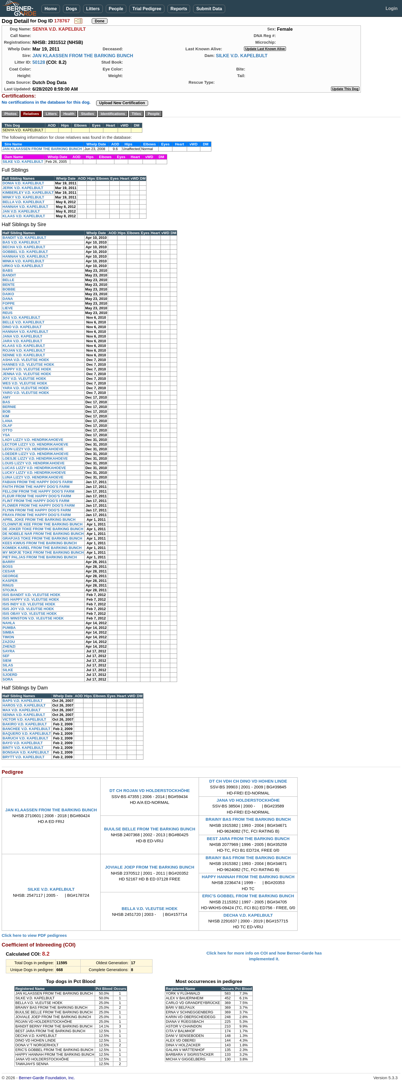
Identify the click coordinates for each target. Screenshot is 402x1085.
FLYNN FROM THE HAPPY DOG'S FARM (36, 510)
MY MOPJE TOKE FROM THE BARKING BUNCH (43, 552)
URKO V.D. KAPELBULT (22, 266)
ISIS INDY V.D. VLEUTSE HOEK (28, 604)
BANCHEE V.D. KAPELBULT (26, 729)
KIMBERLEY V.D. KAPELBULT (28, 192)
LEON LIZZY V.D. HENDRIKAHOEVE (33, 449)
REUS (7, 313)
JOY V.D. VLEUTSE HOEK (24, 379)
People (116, 8)
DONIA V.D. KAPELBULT (23, 183)
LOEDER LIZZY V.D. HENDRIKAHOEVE (35, 454)
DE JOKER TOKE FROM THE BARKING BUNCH (42, 529)
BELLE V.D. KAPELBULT (23, 322)
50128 (38, 62)
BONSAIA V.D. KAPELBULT (25, 752)
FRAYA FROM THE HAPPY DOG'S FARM (36, 515)
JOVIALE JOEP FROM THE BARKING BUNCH (149, 867)
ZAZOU (8, 642)
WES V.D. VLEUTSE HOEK (24, 383)
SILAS (7, 665)
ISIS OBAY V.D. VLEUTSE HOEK (29, 613)
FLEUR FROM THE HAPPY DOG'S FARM (36, 496)
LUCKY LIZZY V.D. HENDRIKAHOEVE (34, 472)
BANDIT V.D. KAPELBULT (24, 238)
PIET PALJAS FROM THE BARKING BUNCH (39, 557)
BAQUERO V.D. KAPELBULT (26, 733)
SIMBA (8, 632)
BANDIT (9, 275)
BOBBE (8, 289)
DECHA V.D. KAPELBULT (248, 915)
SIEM (6, 660)
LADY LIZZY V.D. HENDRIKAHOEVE (32, 440)
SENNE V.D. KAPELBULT (23, 355)
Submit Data (209, 8)
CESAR (8, 571)
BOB (6, 411)
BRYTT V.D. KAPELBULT (23, 757)
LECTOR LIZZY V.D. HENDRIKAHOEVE (35, 444)
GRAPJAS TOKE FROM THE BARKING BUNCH (42, 538)
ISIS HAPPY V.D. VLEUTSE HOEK (30, 599)
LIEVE (7, 308)
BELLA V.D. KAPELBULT (23, 202)
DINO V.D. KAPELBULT (22, 327)
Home (50, 8)
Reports (178, 8)
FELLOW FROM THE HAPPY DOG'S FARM (38, 491)
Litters (93, 8)
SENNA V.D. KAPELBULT (23, 715)
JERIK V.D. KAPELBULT (22, 188)
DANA (7, 299)
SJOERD (9, 675)
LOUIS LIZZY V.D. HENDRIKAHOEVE (33, 463)
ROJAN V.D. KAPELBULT (23, 350)
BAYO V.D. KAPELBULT (22, 743)
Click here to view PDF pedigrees (34, 935)
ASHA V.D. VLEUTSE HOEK (25, 360)
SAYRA (8, 651)
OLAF (7, 425)
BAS (6, 402)
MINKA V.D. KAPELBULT (23, 261)
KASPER (9, 581)
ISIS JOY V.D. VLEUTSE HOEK (28, 609)
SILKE (7, 670)
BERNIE (9, 407)
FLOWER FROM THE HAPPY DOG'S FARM (38, 505)
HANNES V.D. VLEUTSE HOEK (28, 364)
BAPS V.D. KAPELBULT (22, 701)
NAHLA (8, 623)
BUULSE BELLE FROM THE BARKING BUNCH (149, 829)
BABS (7, 270)
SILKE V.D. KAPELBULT (241, 55)
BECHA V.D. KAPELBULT (23, 247)
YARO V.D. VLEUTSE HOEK (25, 393)
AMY (6, 397)
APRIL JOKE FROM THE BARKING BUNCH (38, 519)
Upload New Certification (122, 103)
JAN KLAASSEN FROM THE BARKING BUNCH (82, 55)
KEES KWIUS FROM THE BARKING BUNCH (39, 543)
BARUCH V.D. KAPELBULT (25, 738)
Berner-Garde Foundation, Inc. (47, 1077)
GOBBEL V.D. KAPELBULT (25, 252)
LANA (7, 421)
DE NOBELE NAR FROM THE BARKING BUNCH (43, 534)
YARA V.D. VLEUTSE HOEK (25, 388)
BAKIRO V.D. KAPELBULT (24, 724)
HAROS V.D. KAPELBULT (24, 705)
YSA (6, 435)
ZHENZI (8, 646)
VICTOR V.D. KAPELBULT (24, 719)
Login (391, 8)
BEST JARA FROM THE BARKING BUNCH (248, 838)
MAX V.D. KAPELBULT (21, 710)
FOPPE (8, 303)
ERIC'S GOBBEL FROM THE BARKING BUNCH (248, 895)
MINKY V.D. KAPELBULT (23, 197)
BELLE (8, 280)
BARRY (8, 562)
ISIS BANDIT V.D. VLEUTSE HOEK (31, 595)
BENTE (8, 285)
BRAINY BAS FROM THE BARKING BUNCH (248, 819)
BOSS (7, 566)
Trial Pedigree (146, 8)
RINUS (8, 585)
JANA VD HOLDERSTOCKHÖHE (248, 800)
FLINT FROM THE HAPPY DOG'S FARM (35, 501)
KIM (5, 416)
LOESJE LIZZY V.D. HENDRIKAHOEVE (35, 458)
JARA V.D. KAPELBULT (22, 341)
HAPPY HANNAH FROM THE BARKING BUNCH (248, 876)
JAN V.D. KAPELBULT (21, 211)
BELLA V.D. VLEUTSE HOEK (149, 908)
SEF (5, 656)
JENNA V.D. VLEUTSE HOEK (26, 374)
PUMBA (9, 628)
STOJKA (9, 590)
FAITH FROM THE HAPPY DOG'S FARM (36, 487)
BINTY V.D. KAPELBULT (22, 748)
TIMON (8, 637)
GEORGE (10, 576)
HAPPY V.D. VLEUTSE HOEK (26, 369)
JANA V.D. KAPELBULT (22, 336)
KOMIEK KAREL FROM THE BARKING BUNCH (42, 548)
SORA (7, 679)
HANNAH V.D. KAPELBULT (25, 207)
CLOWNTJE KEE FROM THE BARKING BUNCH (42, 524)
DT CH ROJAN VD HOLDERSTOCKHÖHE (149, 790)
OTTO (7, 430)
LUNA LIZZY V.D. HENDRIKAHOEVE (33, 477)
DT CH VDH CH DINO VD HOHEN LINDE (248, 781)
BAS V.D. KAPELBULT (21, 242)
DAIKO (8, 294)
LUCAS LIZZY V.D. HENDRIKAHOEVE (34, 468)
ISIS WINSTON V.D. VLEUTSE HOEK (33, 618)
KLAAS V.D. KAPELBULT (23, 216)
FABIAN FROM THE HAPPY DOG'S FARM (37, 482)
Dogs (71, 8)
